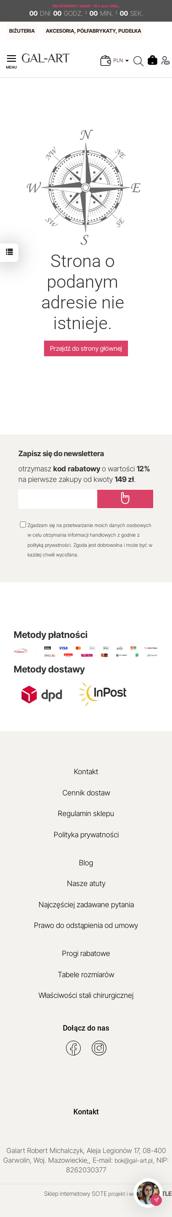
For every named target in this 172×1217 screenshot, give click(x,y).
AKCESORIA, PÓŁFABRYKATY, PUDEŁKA (93, 31)
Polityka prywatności (86, 834)
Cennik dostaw (86, 792)
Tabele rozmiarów (86, 974)
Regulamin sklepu (86, 813)
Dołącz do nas (86, 1028)
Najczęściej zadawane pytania (86, 904)
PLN (121, 60)
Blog (86, 862)
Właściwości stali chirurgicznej (86, 995)
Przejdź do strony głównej (86, 348)
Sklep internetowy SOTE (75, 1193)
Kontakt (86, 771)
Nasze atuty (86, 883)
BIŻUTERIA (22, 31)
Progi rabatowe (86, 953)
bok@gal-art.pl (134, 1160)
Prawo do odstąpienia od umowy (86, 925)
